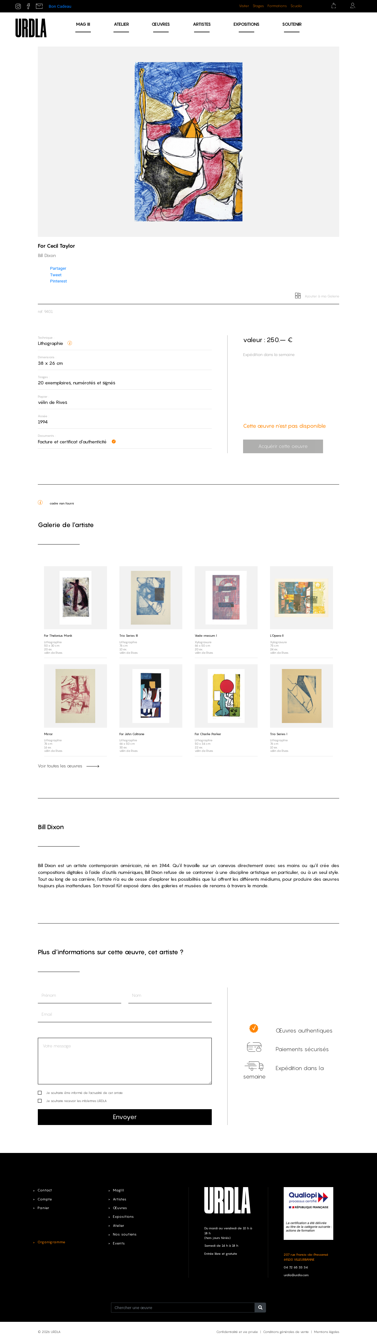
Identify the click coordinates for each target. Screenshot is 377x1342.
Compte (45, 1199)
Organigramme (51, 1242)
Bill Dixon (51, 827)
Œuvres (161, 24)
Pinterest (58, 280)
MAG (83, 24)
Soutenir (292, 24)
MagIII (118, 1190)
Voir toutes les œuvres (68, 765)
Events (119, 1243)
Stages (258, 6)
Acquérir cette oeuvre (283, 446)
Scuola (296, 6)
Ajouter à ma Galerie (317, 296)
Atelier (121, 24)
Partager (58, 268)
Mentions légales (326, 1332)
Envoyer (125, 1117)
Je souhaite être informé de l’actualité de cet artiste (84, 1093)
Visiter (244, 6)
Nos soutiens (125, 1234)
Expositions (246, 24)
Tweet (56, 274)
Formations (277, 6)
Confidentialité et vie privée (237, 1332)
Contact (45, 1190)
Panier (44, 1208)
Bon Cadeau (60, 6)
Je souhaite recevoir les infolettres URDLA (76, 1101)
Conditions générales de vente (286, 1332)
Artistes (202, 24)
